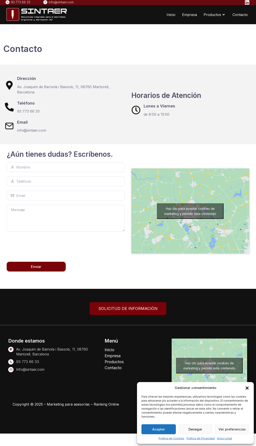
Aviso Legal (224, 438)
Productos (215, 14)
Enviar (36, 266)
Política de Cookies (171, 438)
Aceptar (158, 429)
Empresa (189, 14)
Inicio (171, 14)
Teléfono (26, 103)
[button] (247, 388)
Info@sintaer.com (30, 369)
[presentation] (40, 247)
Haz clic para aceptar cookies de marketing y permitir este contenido (190, 211)
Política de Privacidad (201, 438)
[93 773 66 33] (11, 362)
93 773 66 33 (27, 361)
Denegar (195, 429)
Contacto (240, 14)
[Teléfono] (9, 107)
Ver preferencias (232, 429)
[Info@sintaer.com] (11, 369)
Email (22, 122)
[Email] (9, 126)
